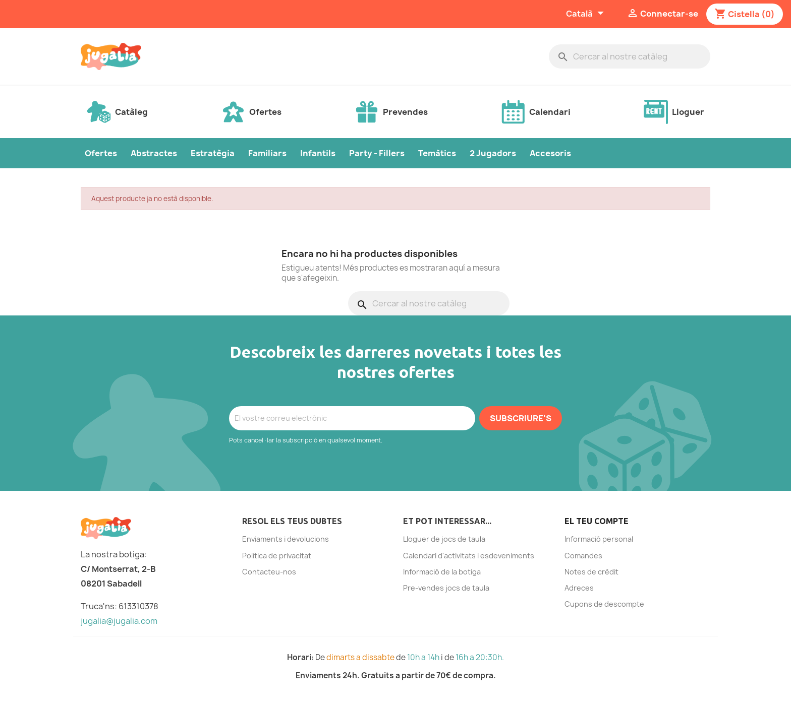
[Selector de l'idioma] (586, 14)
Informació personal (598, 539)
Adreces (579, 588)
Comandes (583, 555)
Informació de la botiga (442, 571)
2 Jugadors (493, 153)
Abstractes (154, 153)
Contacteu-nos (269, 571)
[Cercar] (629, 56)
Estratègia (213, 153)
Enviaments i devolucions (285, 539)
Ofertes (101, 153)
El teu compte (596, 521)
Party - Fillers (377, 153)
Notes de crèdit (591, 571)
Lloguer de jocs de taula (444, 539)
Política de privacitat (276, 555)
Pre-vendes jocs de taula (446, 588)
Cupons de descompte (604, 604)
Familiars (267, 153)
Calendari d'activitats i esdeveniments (468, 555)
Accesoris (550, 153)
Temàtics (437, 153)
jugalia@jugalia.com (119, 620)
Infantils (317, 153)
